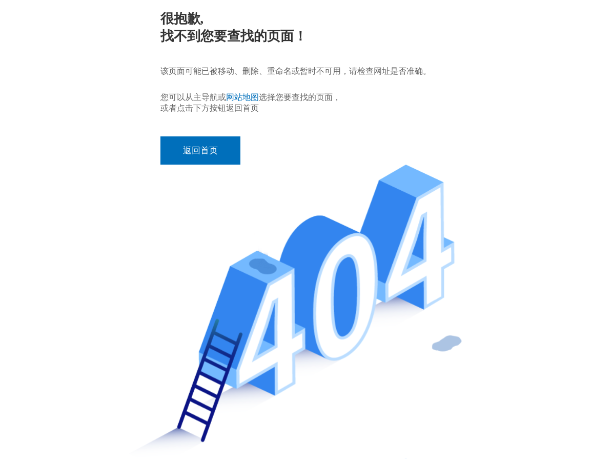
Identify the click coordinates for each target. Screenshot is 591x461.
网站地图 (242, 97)
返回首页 (200, 150)
